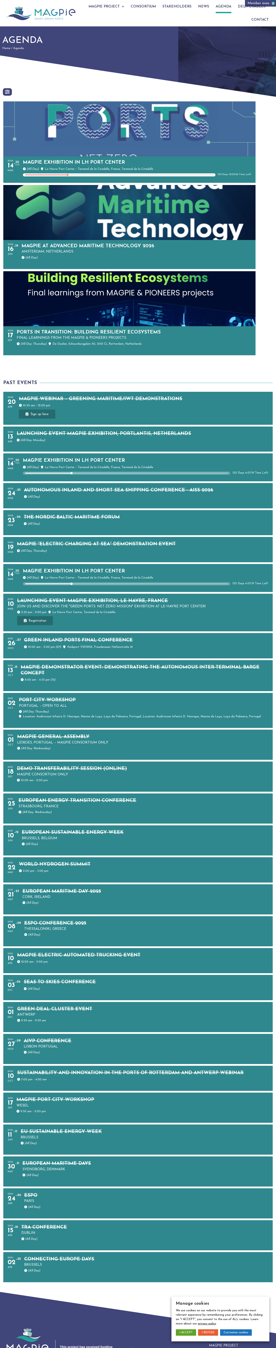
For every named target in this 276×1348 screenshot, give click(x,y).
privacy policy (207, 1323)
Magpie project (113, 6)
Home (6, 48)
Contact (265, 20)
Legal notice (10, 1340)
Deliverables (257, 6)
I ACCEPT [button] (186, 1332)
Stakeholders (183, 6)
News (209, 6)
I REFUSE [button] (208, 1332)
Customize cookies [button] (236, 1332)
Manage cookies (56, 1340)
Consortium (149, 6)
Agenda (229, 6)
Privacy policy (31, 1340)
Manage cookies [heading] (192, 1303)
